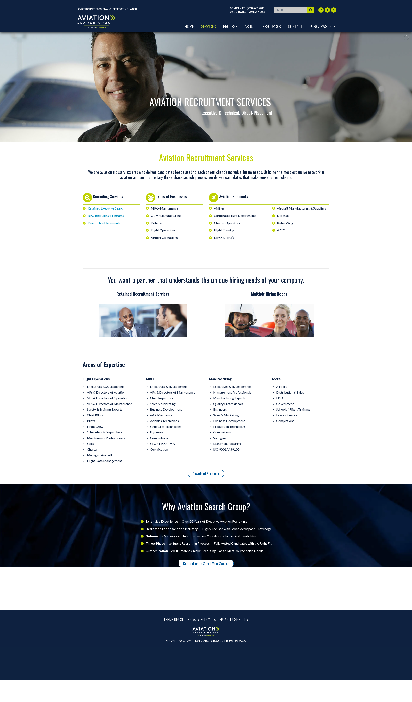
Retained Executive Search (106, 208)
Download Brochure (206, 473)
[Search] (294, 10)
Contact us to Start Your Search (206, 563)
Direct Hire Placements (104, 223)
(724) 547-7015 (255, 8)
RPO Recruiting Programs (106, 215)
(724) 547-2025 (256, 11)
